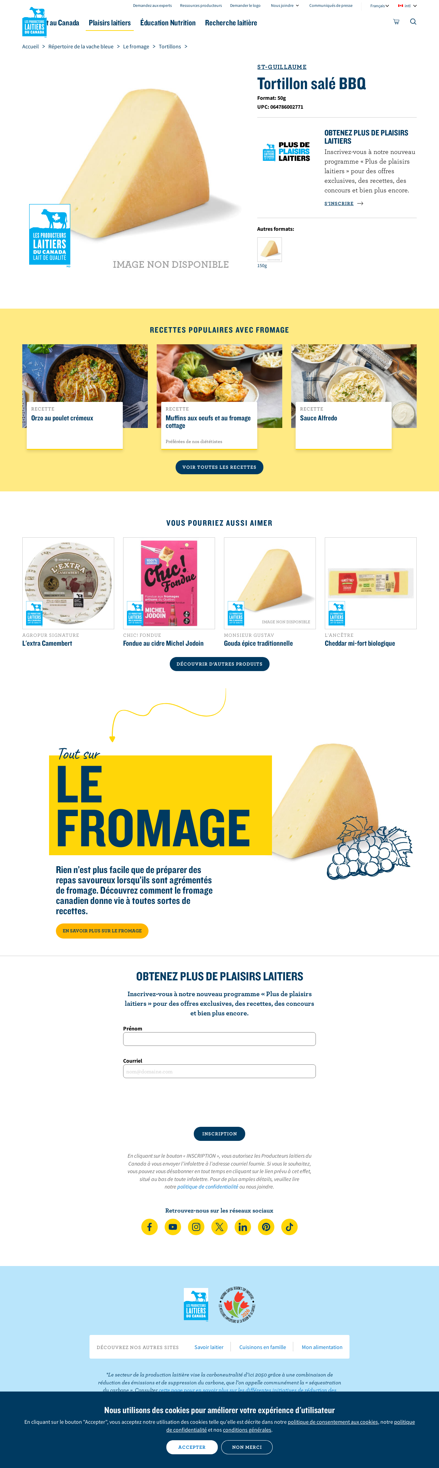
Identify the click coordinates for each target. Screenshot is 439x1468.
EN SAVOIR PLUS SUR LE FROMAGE (102, 930)
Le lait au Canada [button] (88, 22)
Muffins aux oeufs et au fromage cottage (208, 422)
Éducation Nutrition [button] (219, 22)
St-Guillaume (281, 66)
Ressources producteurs (201, 5)
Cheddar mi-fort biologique (360, 643)
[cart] (396, 23)
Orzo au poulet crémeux (62, 418)
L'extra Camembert (47, 643)
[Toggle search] (413, 23)
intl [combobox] (408, 5)
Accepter (192, 1447)
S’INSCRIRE (344, 203)
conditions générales (247, 1429)
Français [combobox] (377, 5)
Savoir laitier (209, 1347)
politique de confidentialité (207, 1186)
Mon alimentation (322, 1347)
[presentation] (219, 1102)
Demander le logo (245, 5)
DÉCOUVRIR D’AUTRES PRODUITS (220, 664)
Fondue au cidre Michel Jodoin (163, 643)
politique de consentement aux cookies (333, 1421)
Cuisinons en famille (262, 1347)
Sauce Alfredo (318, 418)
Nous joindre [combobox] (282, 5)
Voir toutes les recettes (219, 467)
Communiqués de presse (331, 5)
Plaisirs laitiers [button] (152, 22)
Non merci (247, 1447)
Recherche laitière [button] (290, 22)
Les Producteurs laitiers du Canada (34, 21)
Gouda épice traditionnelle (258, 643)
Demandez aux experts (152, 5)
